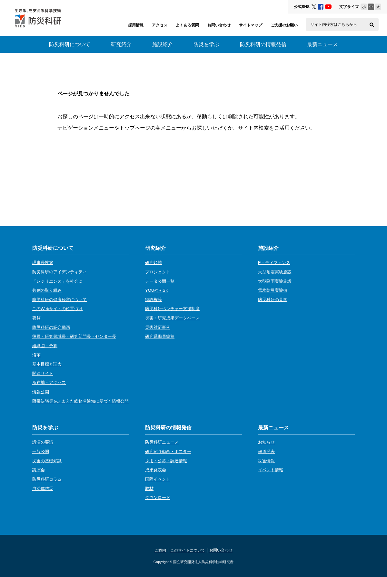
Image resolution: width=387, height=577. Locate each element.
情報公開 (40, 391)
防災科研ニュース (162, 442)
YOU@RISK (156, 290)
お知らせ (266, 442)
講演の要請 (42, 442)
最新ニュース (322, 44)
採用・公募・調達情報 (166, 460)
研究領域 (153, 262)
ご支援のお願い (284, 25)
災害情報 (266, 460)
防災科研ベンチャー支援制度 (172, 308)
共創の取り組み (47, 290)
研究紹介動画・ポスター (168, 451)
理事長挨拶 (42, 262)
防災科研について (69, 44)
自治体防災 (42, 488)
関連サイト (42, 373)
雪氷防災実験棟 (272, 290)
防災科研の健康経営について (59, 299)
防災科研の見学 (272, 299)
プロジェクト (157, 271)
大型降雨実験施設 (275, 281)
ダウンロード (157, 497)
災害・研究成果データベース (172, 318)
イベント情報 (270, 469)
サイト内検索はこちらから (334, 24)
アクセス (159, 25)
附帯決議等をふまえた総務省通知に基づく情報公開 (80, 401)
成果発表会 (155, 469)
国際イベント (157, 479)
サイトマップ (250, 25)
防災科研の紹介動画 (51, 327)
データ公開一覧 (159, 281)
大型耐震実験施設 (275, 271)
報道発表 (266, 451)
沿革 (36, 355)
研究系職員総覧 (159, 336)
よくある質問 (187, 25)
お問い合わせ (219, 25)
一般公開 (40, 451)
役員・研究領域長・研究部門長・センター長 (74, 336)
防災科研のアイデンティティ (59, 271)
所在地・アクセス (49, 382)
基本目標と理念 (47, 364)
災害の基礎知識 (47, 460)
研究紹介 (121, 44)
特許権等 (153, 299)
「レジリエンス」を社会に (57, 281)
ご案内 (160, 550)
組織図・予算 (44, 345)
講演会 (38, 469)
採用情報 (136, 25)
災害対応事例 (157, 327)
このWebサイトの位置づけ (57, 308)
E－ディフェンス (274, 262)
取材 (149, 488)
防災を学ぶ (206, 44)
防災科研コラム (47, 479)
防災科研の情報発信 (263, 44)
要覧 (36, 318)
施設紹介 (162, 44)
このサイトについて (187, 550)
